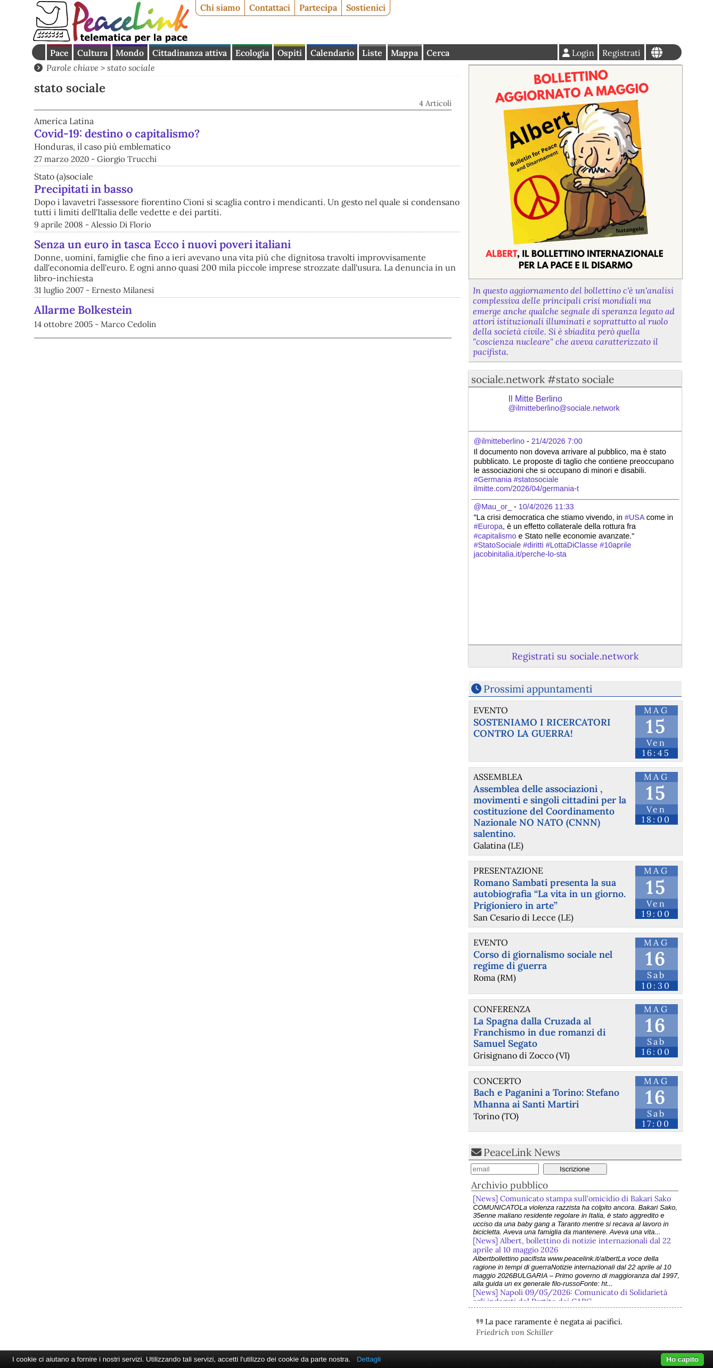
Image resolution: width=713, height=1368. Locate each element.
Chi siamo (220, 7)
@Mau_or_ (493, 506)
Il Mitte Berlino (564, 403)
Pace (59, 52)
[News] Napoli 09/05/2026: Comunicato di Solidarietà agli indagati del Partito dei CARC (570, 1297)
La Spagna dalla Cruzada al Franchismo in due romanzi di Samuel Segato (539, 1032)
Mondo (130, 52)
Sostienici (366, 7)
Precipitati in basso (83, 205)
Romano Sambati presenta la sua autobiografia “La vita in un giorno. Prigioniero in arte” (549, 893)
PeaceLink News (521, 1152)
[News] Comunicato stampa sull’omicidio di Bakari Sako (574, 1198)
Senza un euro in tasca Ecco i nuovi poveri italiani (162, 261)
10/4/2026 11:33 (546, 506)
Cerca (438, 52)
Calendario (332, 52)
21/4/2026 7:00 (557, 441)
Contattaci (269, 7)
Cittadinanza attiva (189, 52)
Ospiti (289, 52)
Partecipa (318, 7)
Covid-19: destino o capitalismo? (227, 133)
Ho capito (682, 1359)
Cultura (92, 52)
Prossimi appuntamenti (537, 688)
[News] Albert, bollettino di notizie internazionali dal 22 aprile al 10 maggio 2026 (572, 1245)
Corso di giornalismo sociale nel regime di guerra (542, 960)
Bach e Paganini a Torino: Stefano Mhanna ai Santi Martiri (546, 1098)
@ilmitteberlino (499, 441)
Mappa (404, 52)
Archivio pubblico (509, 1185)
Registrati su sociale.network (575, 656)
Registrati (621, 52)
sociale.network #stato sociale (542, 379)
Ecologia (252, 52)
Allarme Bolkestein (83, 326)
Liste (372, 52)
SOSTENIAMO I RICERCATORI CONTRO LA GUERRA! (542, 727)
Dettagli (369, 1359)
